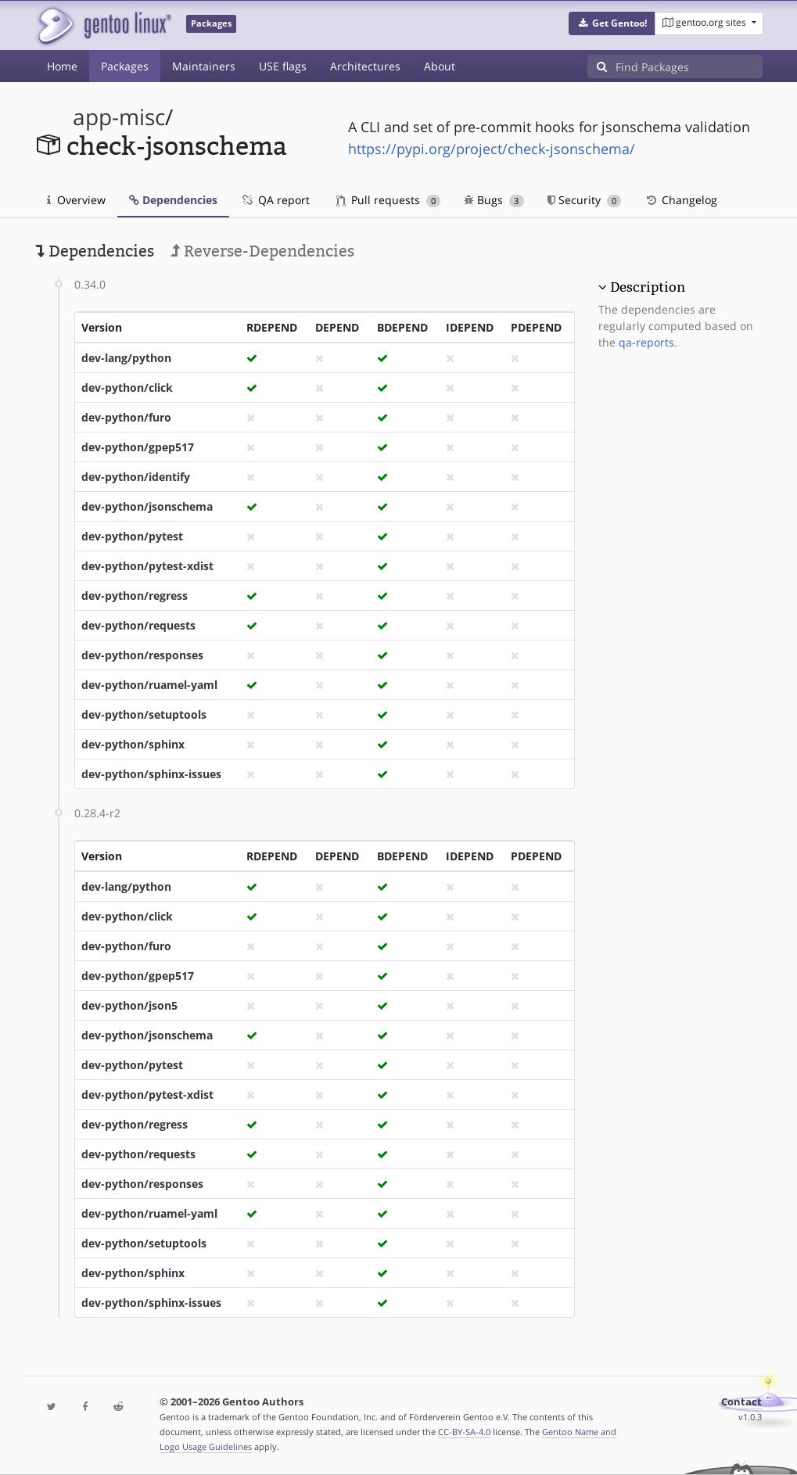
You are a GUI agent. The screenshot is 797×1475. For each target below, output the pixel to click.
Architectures (365, 66)
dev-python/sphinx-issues (151, 773)
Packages (125, 66)
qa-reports (646, 342)
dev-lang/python (126, 357)
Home (62, 66)
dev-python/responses (142, 655)
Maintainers (203, 66)
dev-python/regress (134, 595)
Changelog (680, 199)
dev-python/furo (126, 417)
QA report (275, 199)
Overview (76, 199)
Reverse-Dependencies (262, 251)
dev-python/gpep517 (137, 447)
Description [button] (647, 287)
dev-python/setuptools (143, 714)
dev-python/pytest (132, 536)
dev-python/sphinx (133, 744)
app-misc (119, 116)
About (439, 66)
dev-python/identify (135, 476)
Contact (741, 1402)
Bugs (494, 199)
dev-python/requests (138, 625)
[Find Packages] (689, 66)
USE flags (283, 66)
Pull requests (388, 199)
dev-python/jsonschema (147, 506)
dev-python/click (127, 387)
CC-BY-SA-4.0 (464, 1431)
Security (584, 199)
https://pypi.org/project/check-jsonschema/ (491, 148)
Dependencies (173, 199)
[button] (612, 23)
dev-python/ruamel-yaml (149, 684)
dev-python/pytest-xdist (147, 565)
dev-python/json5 (129, 1005)
